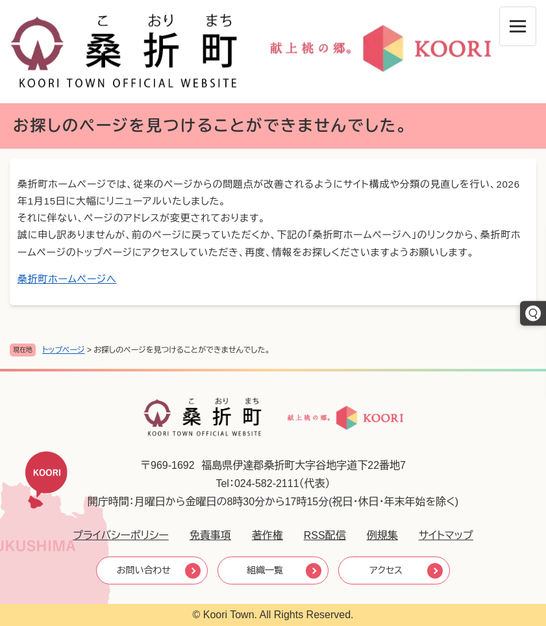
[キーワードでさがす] (533, 313)
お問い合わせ (144, 570)
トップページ (63, 350)
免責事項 (210, 535)
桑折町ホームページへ (67, 278)
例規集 (382, 535)
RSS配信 (325, 535)
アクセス (386, 570)
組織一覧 (265, 570)
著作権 (267, 535)
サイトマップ (446, 535)
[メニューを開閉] (517, 26)
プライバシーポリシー (121, 535)
